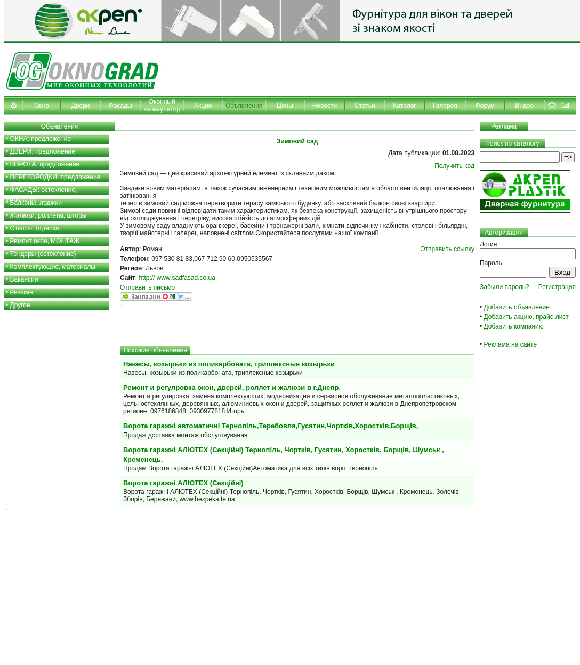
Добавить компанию (514, 326)
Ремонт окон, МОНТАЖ (45, 241)
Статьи (365, 105)
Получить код (454, 166)
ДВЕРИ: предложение (42, 151)
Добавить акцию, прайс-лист (526, 317)
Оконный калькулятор (161, 105)
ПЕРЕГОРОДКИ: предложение (55, 177)
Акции (203, 105)
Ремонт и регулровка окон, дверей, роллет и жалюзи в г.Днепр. (232, 387)
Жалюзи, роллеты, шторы (48, 215)
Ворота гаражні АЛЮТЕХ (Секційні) (183, 483)
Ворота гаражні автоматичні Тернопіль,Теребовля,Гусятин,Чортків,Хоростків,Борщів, (270, 426)
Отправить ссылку (447, 249)
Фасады (120, 105)
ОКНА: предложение (40, 138)
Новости (324, 105)
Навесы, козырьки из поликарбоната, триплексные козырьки (229, 364)
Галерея (445, 105)
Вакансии (24, 279)
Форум (485, 105)
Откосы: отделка (34, 228)
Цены (285, 105)
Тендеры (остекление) (43, 254)
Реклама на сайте (510, 344)
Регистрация (557, 287)
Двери (80, 105)
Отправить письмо (147, 287)
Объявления (243, 105)
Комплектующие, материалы (52, 266)
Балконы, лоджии (36, 202)
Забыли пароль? (504, 287)
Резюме (21, 292)
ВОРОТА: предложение (45, 164)
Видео (524, 105)
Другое (20, 305)
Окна (41, 105)
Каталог (404, 105)
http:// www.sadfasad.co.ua (177, 278)
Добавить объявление (517, 307)
